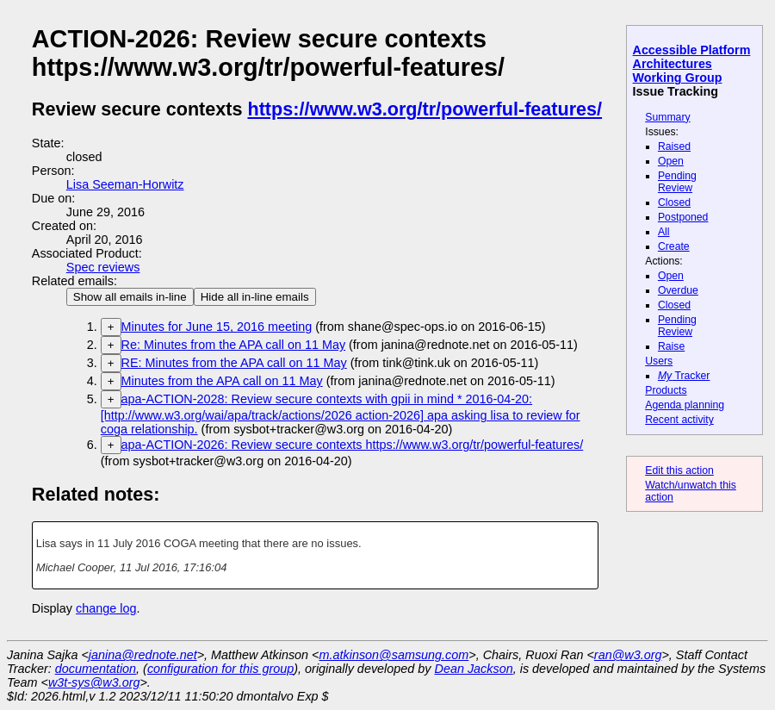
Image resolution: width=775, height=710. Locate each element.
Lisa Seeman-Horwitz (125, 184)
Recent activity (679, 420)
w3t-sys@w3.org (94, 682)
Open (671, 161)
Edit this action (679, 470)
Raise (671, 346)
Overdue (678, 290)
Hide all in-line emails (255, 296)
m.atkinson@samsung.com (394, 655)
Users (659, 361)
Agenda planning (684, 405)
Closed (674, 202)
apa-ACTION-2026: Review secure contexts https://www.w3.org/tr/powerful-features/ (352, 445)
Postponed (683, 217)
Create (674, 246)
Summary (667, 117)
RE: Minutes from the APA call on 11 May (234, 363)
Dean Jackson (474, 669)
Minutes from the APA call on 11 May (222, 381)
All (664, 232)
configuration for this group (220, 669)
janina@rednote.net (143, 655)
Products (665, 390)
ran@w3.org (628, 655)
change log (106, 608)
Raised (674, 146)
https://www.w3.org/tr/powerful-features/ (424, 109)
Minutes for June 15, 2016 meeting (217, 326)
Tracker (684, 376)
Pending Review (677, 182)
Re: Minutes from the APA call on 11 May (233, 345)
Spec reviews (103, 267)
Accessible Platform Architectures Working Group (692, 63)
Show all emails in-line (130, 296)
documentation (95, 669)
